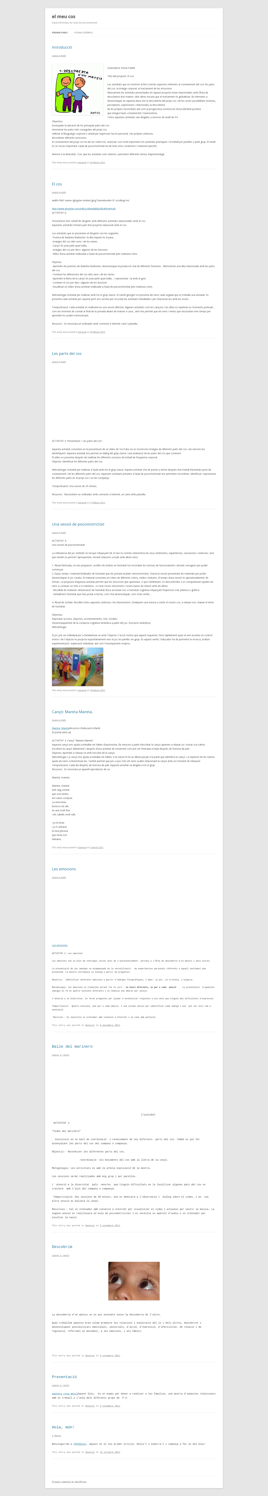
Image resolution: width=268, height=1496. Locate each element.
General (82, 162)
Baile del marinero (72, 1046)
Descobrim (62, 1246)
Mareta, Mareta (60, 728)
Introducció (62, 47)
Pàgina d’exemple (84, 32)
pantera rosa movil (65, 1393)
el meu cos (63, 16)
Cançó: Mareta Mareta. (72, 711)
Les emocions (64, 868)
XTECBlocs (79, 1443)
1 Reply (56, 1435)
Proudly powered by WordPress (69, 1481)
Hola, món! (63, 1427)
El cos (57, 183)
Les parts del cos (67, 353)
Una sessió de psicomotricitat (78, 524)
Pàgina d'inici (60, 32)
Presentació (64, 1376)
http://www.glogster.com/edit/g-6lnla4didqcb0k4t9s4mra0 (84, 208)
